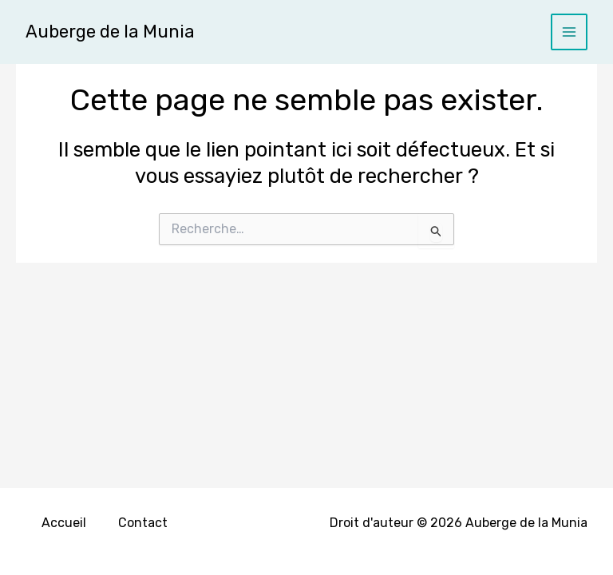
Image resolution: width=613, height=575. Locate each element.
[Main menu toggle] (569, 32)
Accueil (64, 522)
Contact (143, 522)
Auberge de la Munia (110, 31)
